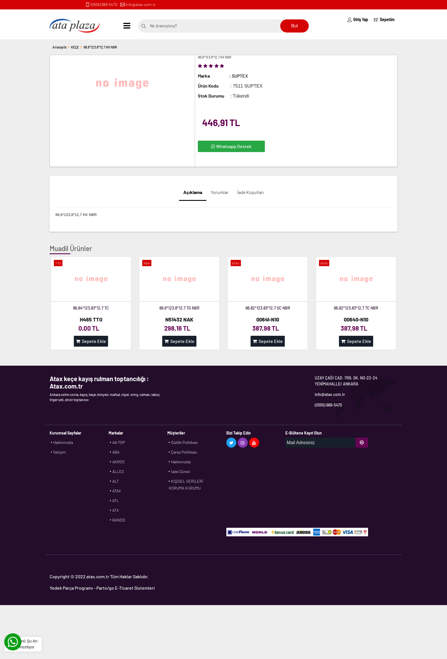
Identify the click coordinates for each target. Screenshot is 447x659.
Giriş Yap (357, 19)
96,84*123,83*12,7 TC (91, 308)
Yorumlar (220, 192)
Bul (294, 25)
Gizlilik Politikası (184, 442)
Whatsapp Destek (231, 146)
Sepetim (384, 19)
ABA (115, 452)
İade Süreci (180, 471)
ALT (115, 481)
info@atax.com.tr (141, 4)
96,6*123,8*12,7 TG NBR (179, 308)
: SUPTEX (238, 75)
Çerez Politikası (184, 452)
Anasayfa (59, 47)
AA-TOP (118, 442)
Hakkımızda (63, 442)
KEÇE (75, 47)
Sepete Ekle (91, 341)
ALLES (118, 471)
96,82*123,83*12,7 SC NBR (267, 308)
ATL (115, 500)
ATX (115, 510)
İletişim (59, 452)
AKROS (118, 461)
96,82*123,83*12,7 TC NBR (356, 308)
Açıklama (192, 192)
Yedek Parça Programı (71, 588)
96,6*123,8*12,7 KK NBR (100, 47)
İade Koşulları (250, 192)
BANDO (118, 520)
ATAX (116, 490)
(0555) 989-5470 (104, 4)
